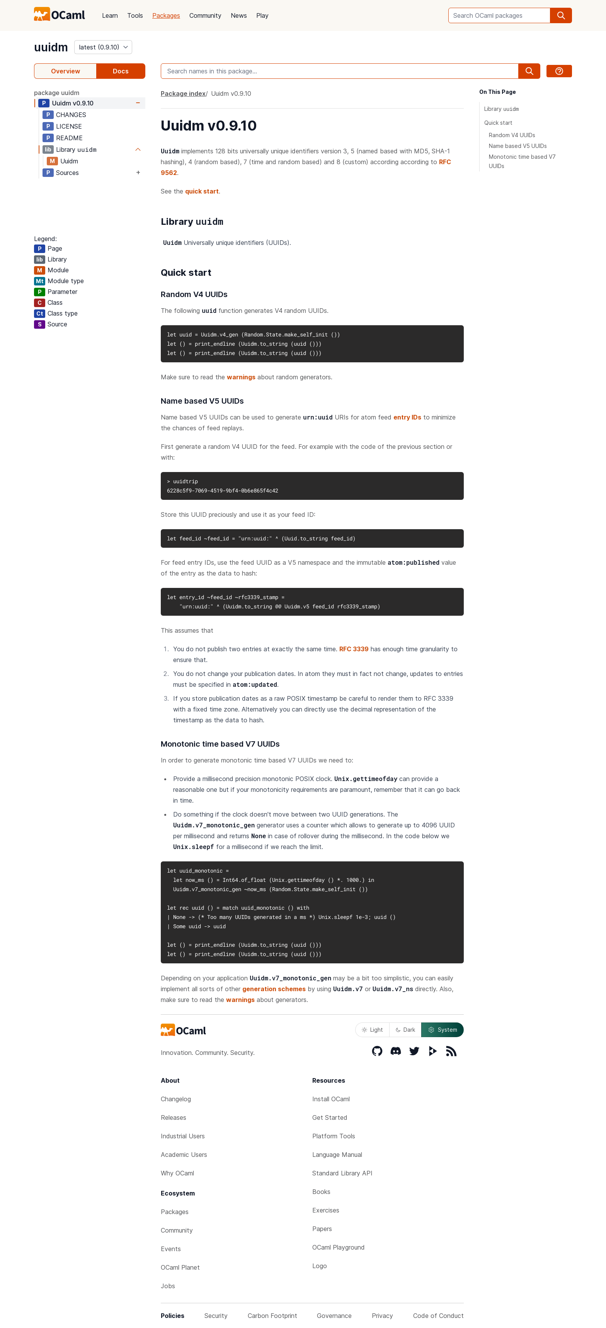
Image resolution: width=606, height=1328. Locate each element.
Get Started (329, 1117)
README (69, 138)
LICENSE (69, 126)
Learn (110, 15)
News (239, 15)
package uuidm (56, 93)
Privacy (382, 1316)
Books (321, 1192)
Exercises (325, 1210)
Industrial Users (183, 1136)
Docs (121, 71)
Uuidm (73, 103)
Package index (183, 93)
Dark (405, 1029)
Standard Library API (342, 1173)
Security (216, 1316)
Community (205, 15)
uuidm (51, 47)
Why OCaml (177, 1173)
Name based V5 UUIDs (518, 146)
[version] (103, 47)
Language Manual (337, 1154)
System (442, 1029)
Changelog (176, 1099)
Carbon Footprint (272, 1316)
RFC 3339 (354, 649)
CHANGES (71, 115)
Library (501, 108)
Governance (334, 1316)
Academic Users (184, 1154)
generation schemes (274, 989)
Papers (322, 1229)
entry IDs (407, 417)
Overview (65, 71)
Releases (173, 1117)
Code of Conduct (438, 1316)
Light (372, 1029)
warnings (241, 377)
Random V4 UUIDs (512, 135)
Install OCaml (331, 1099)
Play (262, 15)
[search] (561, 15)
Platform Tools (333, 1136)
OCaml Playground (338, 1247)
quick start (202, 191)
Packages (166, 15)
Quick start (498, 122)
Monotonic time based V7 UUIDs (522, 161)
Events (171, 1249)
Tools (135, 15)
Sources (67, 173)
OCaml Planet (180, 1267)
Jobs (168, 1286)
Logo (319, 1266)
